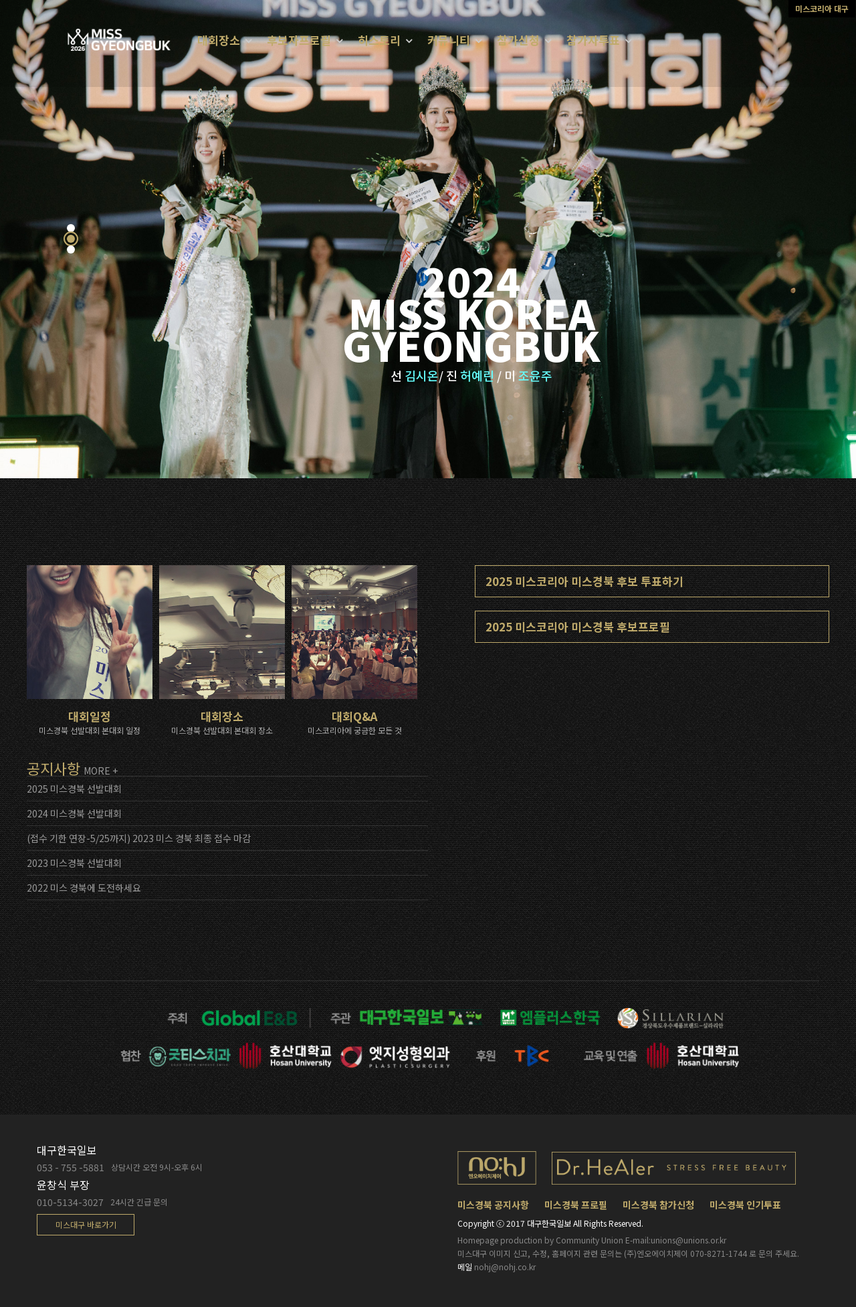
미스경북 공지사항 (493, 1204)
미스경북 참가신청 (658, 1204)
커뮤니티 (448, 39)
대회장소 (224, 674)
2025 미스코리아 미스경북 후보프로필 (578, 626)
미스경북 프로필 (575, 1204)
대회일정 (91, 682)
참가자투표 (593, 39)
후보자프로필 (299, 39)
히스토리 (379, 39)
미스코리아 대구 (822, 8)
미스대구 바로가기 (86, 1224)
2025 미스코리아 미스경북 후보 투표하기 (584, 581)
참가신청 (518, 39)
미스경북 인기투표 (745, 1204)
